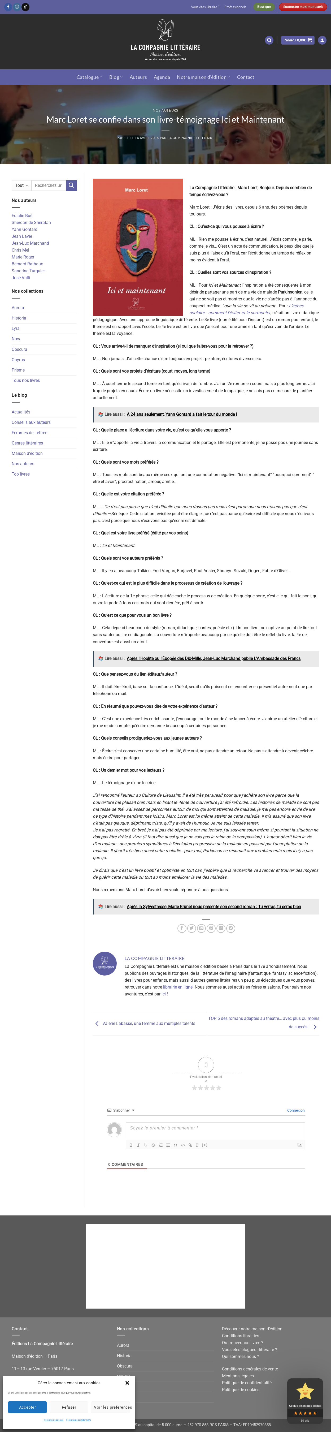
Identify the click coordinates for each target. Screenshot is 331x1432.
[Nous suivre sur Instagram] (17, 7)
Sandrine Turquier (28, 270)
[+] (205, 1145)
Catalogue (89, 77)
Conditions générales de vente (250, 1368)
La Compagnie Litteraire (190, 138)
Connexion (295, 1110)
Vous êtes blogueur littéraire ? (249, 1349)
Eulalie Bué (22, 215)
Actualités (21, 412)
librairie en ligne (178, 987)
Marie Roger (23, 257)
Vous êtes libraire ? (205, 7)
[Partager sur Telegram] (230, 928)
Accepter (27, 1407)
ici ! (165, 994)
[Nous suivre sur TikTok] (25, 7)
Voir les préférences (112, 1407)
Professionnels (235, 7)
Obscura (19, 349)
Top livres (21, 474)
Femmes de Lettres (29, 432)
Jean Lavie (22, 236)
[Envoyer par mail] (201, 928)
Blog (116, 77)
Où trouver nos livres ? (242, 1342)
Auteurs (138, 77)
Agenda (162, 77)
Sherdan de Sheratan (31, 222)
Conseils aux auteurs (31, 422)
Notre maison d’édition (203, 77)
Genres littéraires (27, 443)
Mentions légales (238, 1375)
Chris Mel (20, 250)
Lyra (16, 328)
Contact (246, 77)
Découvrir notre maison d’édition (252, 1328)
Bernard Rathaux (27, 263)
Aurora (18, 307)
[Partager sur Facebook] (181, 928)
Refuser (69, 1407)
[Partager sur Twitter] (191, 928)
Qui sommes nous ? (240, 1356)
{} (197, 1145)
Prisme (18, 370)
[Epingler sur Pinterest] (211, 928)
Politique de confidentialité (78, 1420)
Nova (16, 338)
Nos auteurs (165, 110)
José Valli (21, 277)
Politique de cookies (53, 1420)
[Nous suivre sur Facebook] (8, 7)
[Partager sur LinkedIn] (220, 928)
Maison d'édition (27, 453)
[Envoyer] (71, 185)
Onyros (18, 359)
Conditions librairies (240, 1335)
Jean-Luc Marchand (30, 243)
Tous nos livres (26, 380)
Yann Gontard (24, 229)
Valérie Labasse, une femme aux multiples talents (144, 1023)
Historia (19, 318)
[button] (127, 1383)
